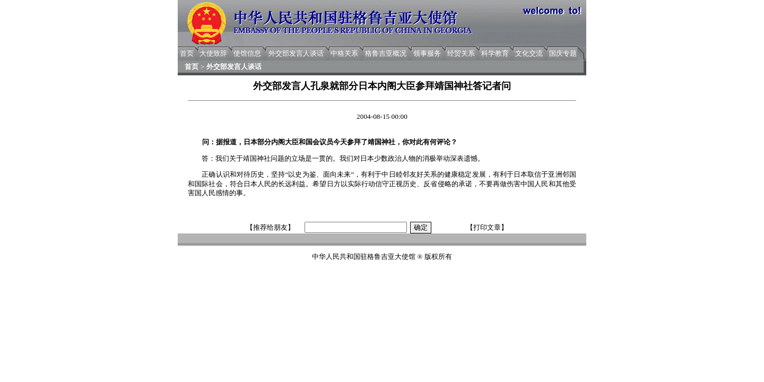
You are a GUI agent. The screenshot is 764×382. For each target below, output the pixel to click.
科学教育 (495, 53)
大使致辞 (213, 53)
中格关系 (344, 53)
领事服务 (427, 53)
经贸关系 (461, 53)
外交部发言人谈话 (296, 53)
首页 (187, 53)
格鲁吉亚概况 (385, 53)
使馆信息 (247, 53)
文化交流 (529, 53)
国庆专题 (563, 53)
